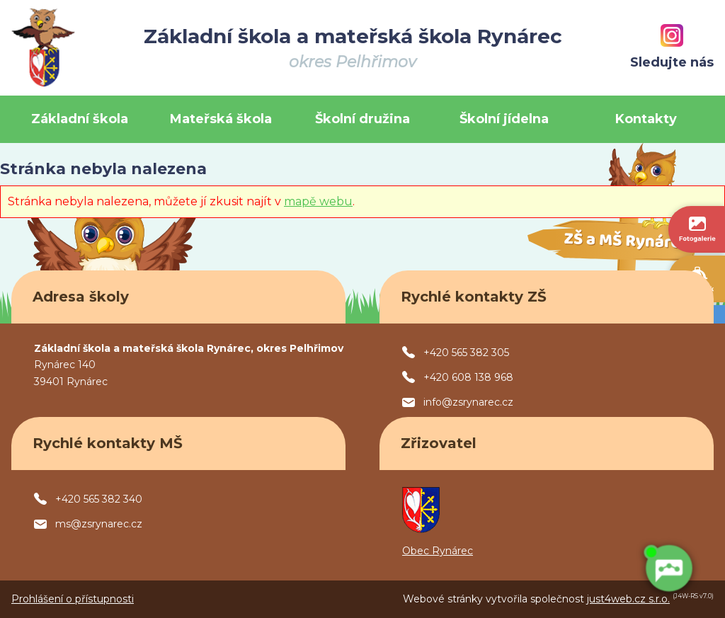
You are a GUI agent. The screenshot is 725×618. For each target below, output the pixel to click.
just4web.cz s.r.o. (628, 599)
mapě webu (318, 201)
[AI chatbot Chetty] (668, 568)
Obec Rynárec (437, 550)
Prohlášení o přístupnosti (72, 599)
